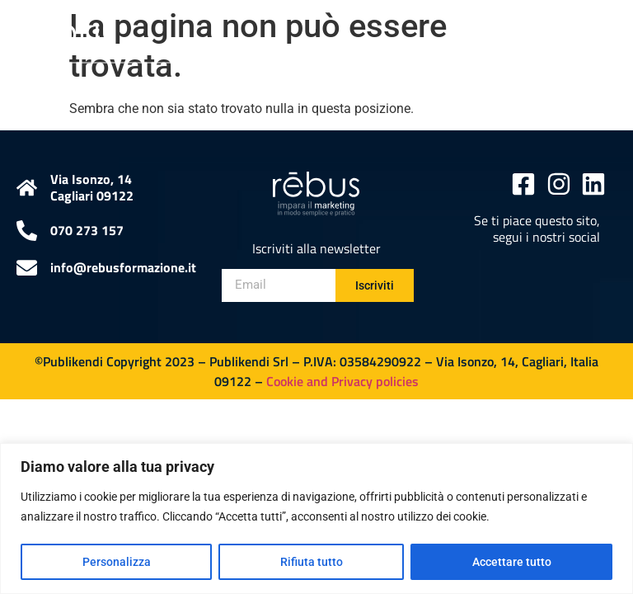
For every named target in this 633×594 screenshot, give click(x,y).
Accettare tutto (511, 561)
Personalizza (116, 561)
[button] (603, 31)
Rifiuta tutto (311, 561)
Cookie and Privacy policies (342, 381)
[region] (316, 518)
